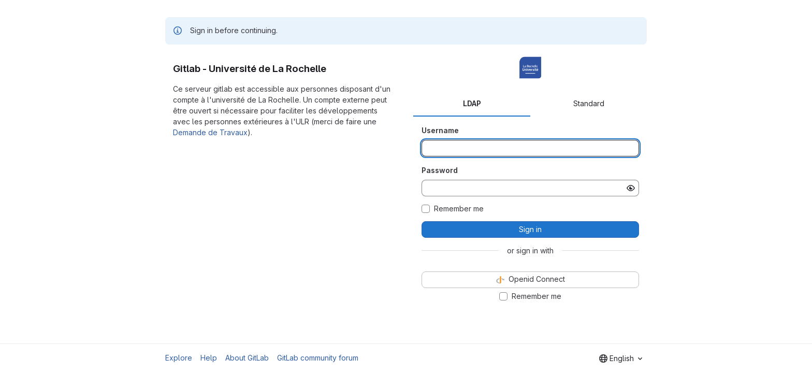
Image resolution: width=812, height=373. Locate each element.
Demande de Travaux (210, 132)
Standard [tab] (588, 103)
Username (440, 130)
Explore (178, 357)
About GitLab (247, 357)
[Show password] (630, 188)
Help (208, 357)
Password (440, 170)
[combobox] (620, 358)
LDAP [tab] (472, 103)
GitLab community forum (317, 357)
